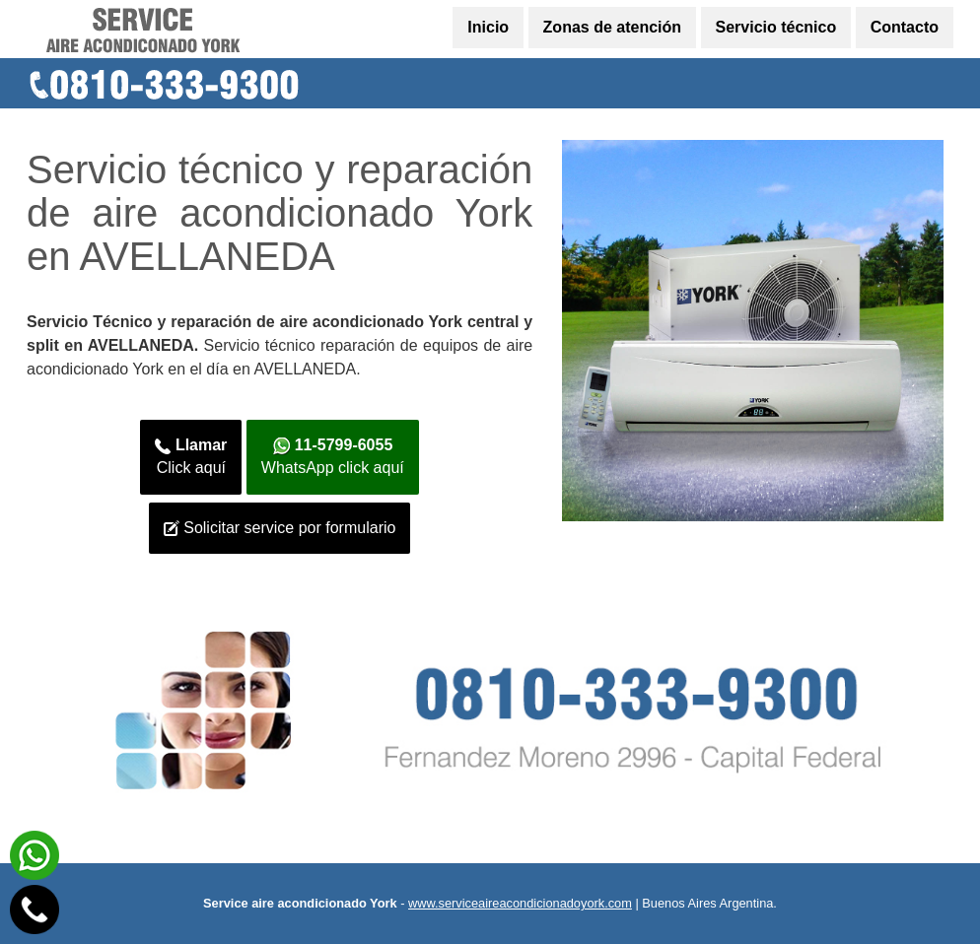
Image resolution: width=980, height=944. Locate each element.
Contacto (905, 27)
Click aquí (191, 456)
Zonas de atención (612, 27)
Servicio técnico (776, 27)
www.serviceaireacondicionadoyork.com (520, 903)
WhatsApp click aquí (332, 456)
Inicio (488, 27)
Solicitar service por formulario (280, 528)
